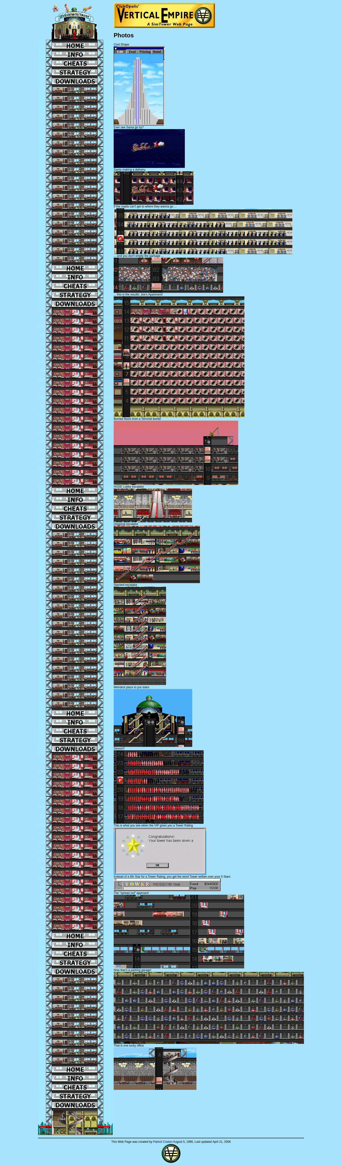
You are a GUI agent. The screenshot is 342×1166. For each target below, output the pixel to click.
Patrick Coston (162, 1141)
